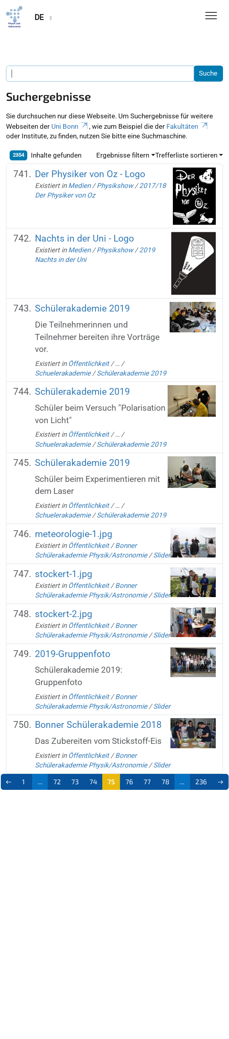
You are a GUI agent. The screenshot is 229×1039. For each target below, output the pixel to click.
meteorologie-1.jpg (73, 533)
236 (201, 781)
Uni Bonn (70, 126)
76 (129, 781)
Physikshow (115, 186)
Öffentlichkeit (88, 364)
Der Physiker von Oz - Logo (90, 174)
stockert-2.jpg (63, 613)
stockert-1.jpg (63, 573)
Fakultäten (187, 126)
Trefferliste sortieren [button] (186, 155)
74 (93, 781)
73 (75, 781)
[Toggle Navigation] (211, 16)
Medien (79, 186)
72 (57, 781)
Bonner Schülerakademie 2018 (98, 724)
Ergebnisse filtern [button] (122, 155)
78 (165, 781)
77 (147, 781)
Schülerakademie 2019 (82, 308)
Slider (161, 555)
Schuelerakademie (63, 373)
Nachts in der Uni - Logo (84, 238)
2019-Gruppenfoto (72, 653)
